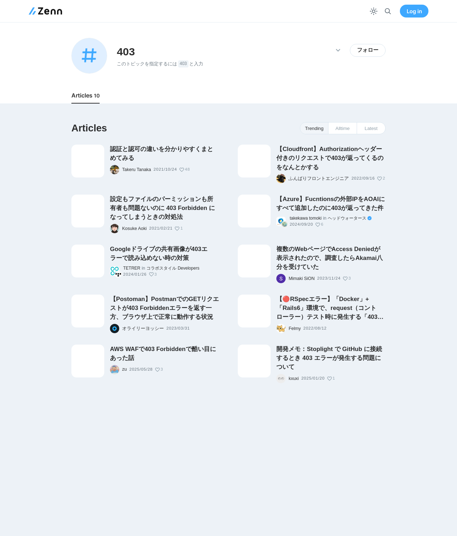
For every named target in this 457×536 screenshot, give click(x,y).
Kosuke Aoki (134, 228)
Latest (371, 128)
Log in (414, 11)
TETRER (131, 268)
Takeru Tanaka (136, 169)
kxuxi (293, 378)
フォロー (367, 50)
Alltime (343, 128)
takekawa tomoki (305, 218)
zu (124, 369)
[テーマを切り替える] (373, 11)
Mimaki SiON (301, 278)
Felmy (294, 328)
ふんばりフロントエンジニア (318, 178)
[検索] (388, 11)
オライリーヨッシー (143, 328)
